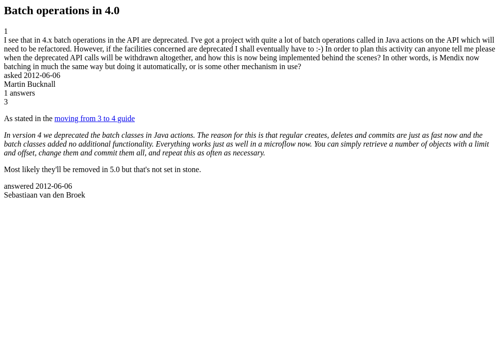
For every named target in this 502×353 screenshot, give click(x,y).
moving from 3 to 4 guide (94, 118)
